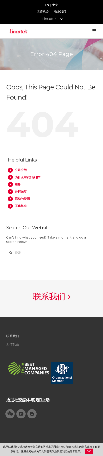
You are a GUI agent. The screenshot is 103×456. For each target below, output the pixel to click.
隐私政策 (87, 446)
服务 (18, 184)
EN (47, 5)
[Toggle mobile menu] (94, 30)
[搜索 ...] (51, 252)
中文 (55, 5)
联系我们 (60, 11)
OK (89, 451)
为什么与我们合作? (28, 177)
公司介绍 (21, 170)
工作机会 (43, 11)
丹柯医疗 (21, 191)
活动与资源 (22, 199)
